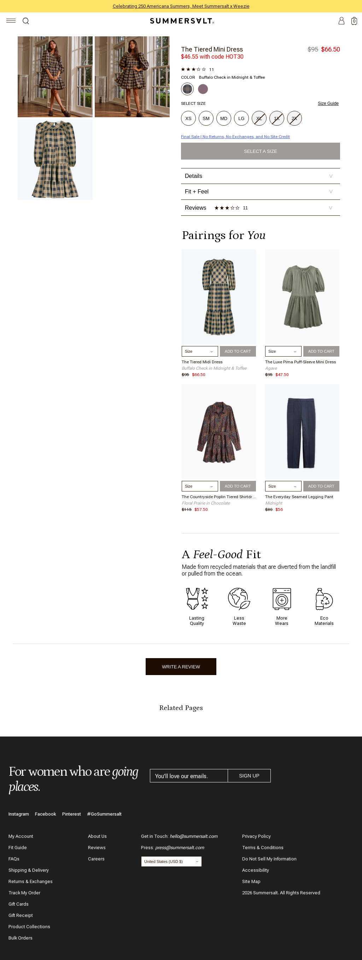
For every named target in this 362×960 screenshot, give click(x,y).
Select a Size (260, 151)
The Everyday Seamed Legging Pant (299, 496)
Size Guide (328, 103)
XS (188, 118)
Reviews (97, 847)
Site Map (251, 881)
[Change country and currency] (171, 861)
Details (259, 176)
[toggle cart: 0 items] (354, 21)
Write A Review (181, 666)
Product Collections (29, 926)
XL (259, 118)
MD (223, 118)
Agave (271, 368)
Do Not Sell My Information (269, 858)
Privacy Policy (256, 836)
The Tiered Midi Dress (202, 361)
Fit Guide (17, 847)
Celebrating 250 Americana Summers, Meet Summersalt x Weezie (181, 6)
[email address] (189, 775)
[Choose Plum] (203, 89)
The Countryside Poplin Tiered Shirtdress (219, 496)
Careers (96, 858)
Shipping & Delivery (28, 870)
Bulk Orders (20, 938)
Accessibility (255, 870)
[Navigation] (11, 21)
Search (26, 22)
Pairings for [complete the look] (223, 235)
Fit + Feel (259, 192)
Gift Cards (18, 904)
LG (241, 118)
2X (295, 118)
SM (206, 118)
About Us (97, 836)
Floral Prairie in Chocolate (206, 503)
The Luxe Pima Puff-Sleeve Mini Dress (300, 361)
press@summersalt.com (179, 847)
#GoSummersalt (104, 814)
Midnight (273, 503)
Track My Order (24, 892)
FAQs (13, 858)
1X (277, 118)
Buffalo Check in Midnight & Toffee (214, 368)
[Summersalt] (181, 20)
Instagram (18, 814)
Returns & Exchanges (30, 881)
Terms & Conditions (263, 847)
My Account (20, 836)
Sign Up (249, 776)
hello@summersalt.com (193, 836)
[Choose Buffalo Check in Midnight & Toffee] (187, 89)
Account (341, 21)
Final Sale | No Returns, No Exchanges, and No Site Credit (235, 136)
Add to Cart (238, 351)
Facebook (45, 814)
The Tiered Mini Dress (212, 49)
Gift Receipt (20, 915)
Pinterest (71, 814)
